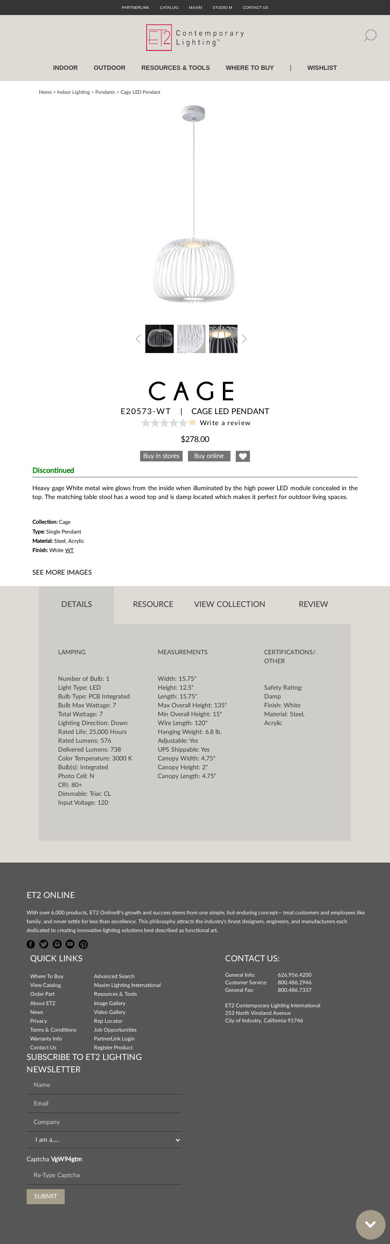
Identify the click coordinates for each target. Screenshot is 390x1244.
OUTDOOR (110, 67)
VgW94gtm (66, 1159)
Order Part (42, 994)
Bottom (366, 1219)
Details (76, 605)
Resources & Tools (115, 994)
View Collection (229, 605)
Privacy (38, 1021)
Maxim (195, 7)
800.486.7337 (295, 990)
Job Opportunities (115, 1030)
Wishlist (322, 67)
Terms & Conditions (53, 1030)
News (36, 1012)
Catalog (169, 7)
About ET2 (42, 1003)
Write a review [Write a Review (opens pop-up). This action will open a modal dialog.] (225, 423)
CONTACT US (256, 7)
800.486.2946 (295, 982)
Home (45, 92)
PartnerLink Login (114, 1038)
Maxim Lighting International (127, 985)
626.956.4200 (295, 975)
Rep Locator (108, 1021)
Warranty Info (46, 1038)
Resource (153, 605)
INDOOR (65, 67)
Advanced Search (114, 976)
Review (313, 605)
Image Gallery (109, 1003)
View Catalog (45, 985)
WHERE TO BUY (250, 67)
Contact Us (43, 1047)
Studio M (222, 7)
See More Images (62, 572)
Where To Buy (46, 976)
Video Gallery (109, 1012)
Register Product (113, 1047)
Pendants (105, 92)
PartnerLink (135, 7)
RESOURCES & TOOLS (175, 67)
